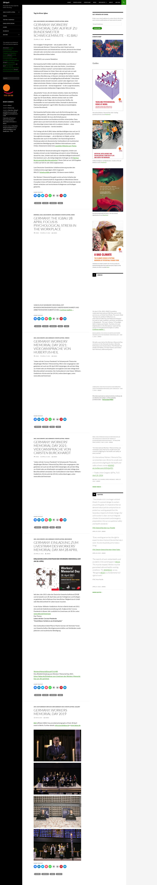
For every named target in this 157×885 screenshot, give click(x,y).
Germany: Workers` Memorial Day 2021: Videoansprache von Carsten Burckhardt (52, 447)
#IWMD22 (108, 570)
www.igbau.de (75, 725)
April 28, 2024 (98, 475)
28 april (45, 203)
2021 (35, 338)
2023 (35, 21)
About (111, 2)
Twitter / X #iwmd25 (8, 19)
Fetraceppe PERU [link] (107, 399)
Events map (87, 2)
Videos (67, 338)
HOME (69, 2)
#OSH (103, 573)
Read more (108, 114)
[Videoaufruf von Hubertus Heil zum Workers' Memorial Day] (57, 659)
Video (37, 233)
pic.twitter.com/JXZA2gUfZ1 (103, 468)
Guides (5, 27)
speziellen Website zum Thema (65, 146)
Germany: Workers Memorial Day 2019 (50, 712)
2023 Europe (41, 21)
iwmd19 (59, 874)
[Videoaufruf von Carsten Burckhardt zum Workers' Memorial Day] (57, 641)
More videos (97, 487)
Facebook (6, 31)
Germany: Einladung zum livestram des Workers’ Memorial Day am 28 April (56, 546)
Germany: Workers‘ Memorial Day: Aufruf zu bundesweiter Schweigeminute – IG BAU (55, 30)
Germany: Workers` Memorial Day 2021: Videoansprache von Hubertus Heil (52, 346)
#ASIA (117, 562)
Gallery (77, 706)
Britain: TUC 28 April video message (104, 479)
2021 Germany (49, 338)
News (94, 2)
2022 (41, 215)
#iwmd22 (36, 215)
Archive (117, 2)
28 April (6, 2)
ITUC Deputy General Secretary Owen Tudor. (106, 549)
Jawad (48, 39)
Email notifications (8, 23)
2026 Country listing (9, 12)
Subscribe (97, 28)
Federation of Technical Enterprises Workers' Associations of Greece (9, 119)
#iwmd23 (37, 203)
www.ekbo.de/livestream (42, 614)
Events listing (77, 2)
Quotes (100, 494)
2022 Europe (47, 215)
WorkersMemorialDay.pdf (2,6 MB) (46, 671)
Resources (102, 2)
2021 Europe (41, 338)
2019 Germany (41, 706)
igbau (60, 203)
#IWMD (111, 465)
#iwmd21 (37, 426)
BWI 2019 (49, 706)
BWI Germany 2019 (58, 706)
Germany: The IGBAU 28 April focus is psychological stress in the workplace (55, 223)
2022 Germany (56, 215)
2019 (35, 706)
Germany (53, 203)
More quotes (98, 592)
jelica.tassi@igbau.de (62, 725)
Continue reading (67, 310)
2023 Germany (49, 21)
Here (108, 267)
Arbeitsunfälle (44, 172)
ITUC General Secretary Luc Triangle (104, 528)
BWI (35, 723)
